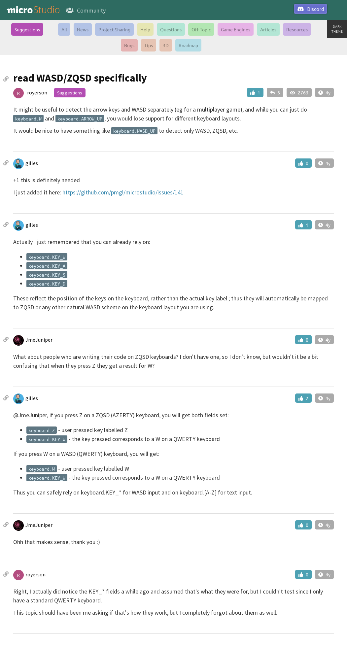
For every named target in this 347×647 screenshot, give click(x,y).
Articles (268, 29)
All (64, 29)
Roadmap (188, 45)
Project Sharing (114, 29)
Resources (297, 29)
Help (145, 29)
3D (166, 45)
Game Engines (235, 29)
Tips (148, 45)
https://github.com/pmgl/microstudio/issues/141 (123, 192)
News (82, 29)
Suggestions (27, 29)
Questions (171, 29)
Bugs (129, 45)
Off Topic (201, 29)
